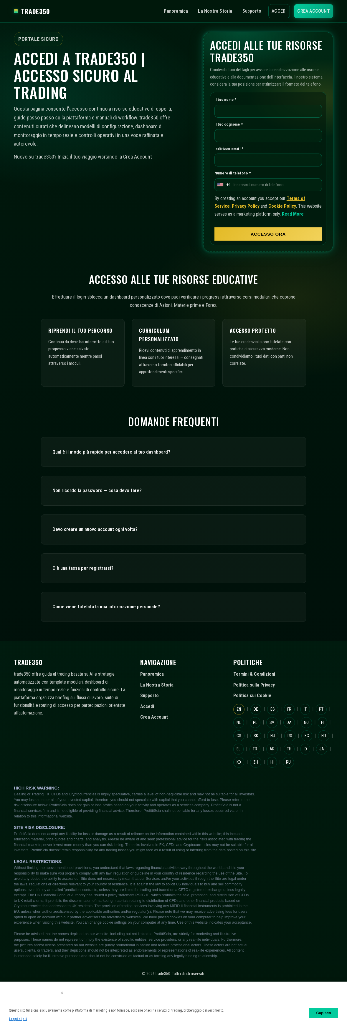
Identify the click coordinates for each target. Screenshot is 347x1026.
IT (314, 734)
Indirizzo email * (230, 157)
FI (258, 760)
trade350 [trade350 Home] (35, 11)
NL (257, 747)
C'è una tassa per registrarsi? (87, 592)
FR (296, 734)
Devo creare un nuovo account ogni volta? (102, 553)
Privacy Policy (250, 216)
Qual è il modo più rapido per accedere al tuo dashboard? (121, 476)
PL (276, 747)
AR (239, 787)
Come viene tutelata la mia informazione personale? (115, 631)
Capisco (323, 1013)
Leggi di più (19, 1019)
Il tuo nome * (227, 106)
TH (258, 787)
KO (313, 787)
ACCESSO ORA (268, 251)
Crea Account (312, 11)
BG (259, 773)
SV (295, 747)
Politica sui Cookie (254, 720)
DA (314, 747)
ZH (239, 800)
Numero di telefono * (235, 182)
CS (276, 760)
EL (297, 773)
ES (277, 734)
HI (258, 800)
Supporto (244, 11)
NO (240, 760)
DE (258, 734)
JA (295, 787)
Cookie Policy (292, 216)
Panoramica (162, 11)
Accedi (274, 11)
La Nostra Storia (205, 11)
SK (295, 760)
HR (278, 773)
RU (277, 800)
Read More (227, 231)
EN (239, 734)
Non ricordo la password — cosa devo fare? (104, 515)
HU (314, 760)
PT (239, 747)
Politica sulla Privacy (257, 709)
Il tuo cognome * (230, 132)
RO (239, 773)
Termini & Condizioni (257, 699)
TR (315, 773)
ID (277, 787)
